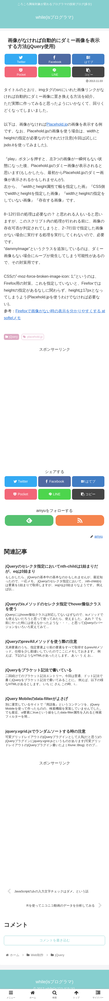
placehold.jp (33, 336)
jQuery (11, 336)
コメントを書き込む (54, 940)
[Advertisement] (54, 407)
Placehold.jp (56, 124)
